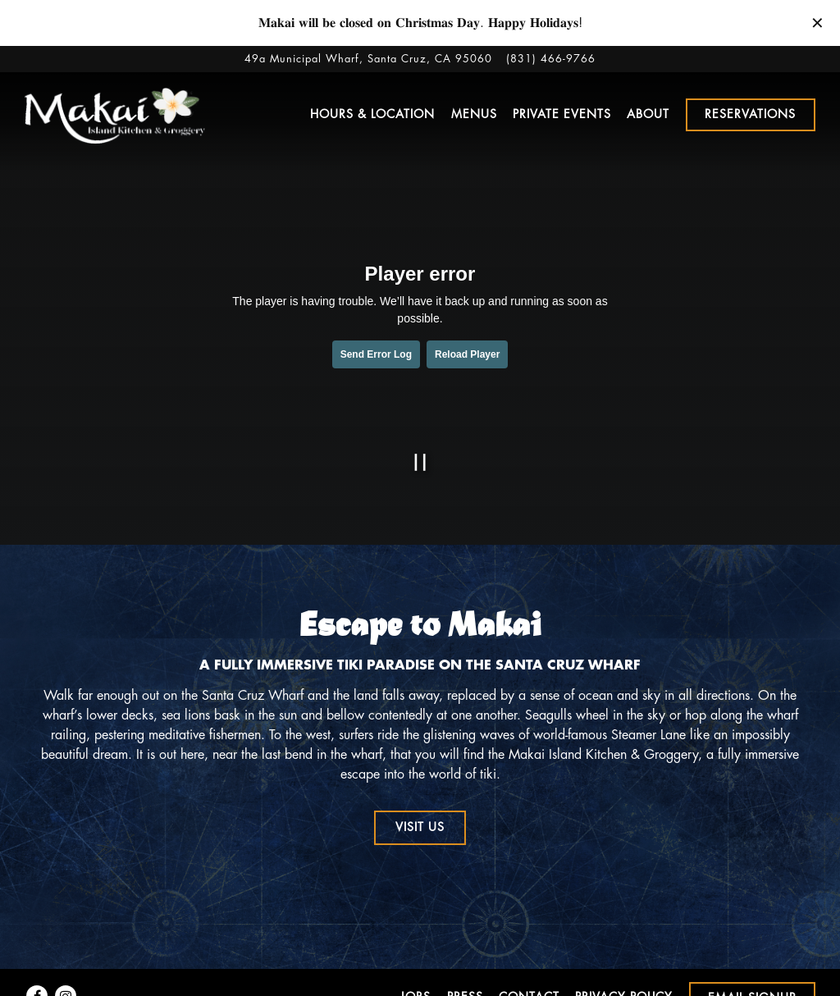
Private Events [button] (562, 114)
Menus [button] (474, 114)
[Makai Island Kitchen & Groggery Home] (115, 114)
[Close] (817, 21)
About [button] (648, 114)
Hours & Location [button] (372, 114)
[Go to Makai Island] (368, 58)
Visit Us (420, 827)
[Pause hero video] (420, 462)
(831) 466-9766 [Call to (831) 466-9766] (551, 58)
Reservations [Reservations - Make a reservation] (750, 114)
